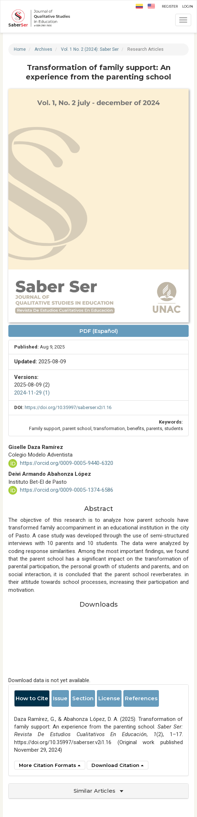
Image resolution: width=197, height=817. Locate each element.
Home (20, 49)
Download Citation (117, 765)
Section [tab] (83, 698)
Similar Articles (98, 790)
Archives (43, 49)
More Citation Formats (50, 765)
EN (151, 6)
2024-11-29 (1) (32, 392)
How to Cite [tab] (32, 698)
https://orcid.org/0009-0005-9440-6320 (66, 463)
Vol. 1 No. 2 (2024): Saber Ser (90, 49)
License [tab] (109, 698)
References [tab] (141, 698)
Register (170, 6)
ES (139, 6)
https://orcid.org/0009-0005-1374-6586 (66, 490)
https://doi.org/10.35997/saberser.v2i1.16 (68, 407)
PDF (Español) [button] (98, 330)
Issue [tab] (60, 698)
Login (187, 6)
